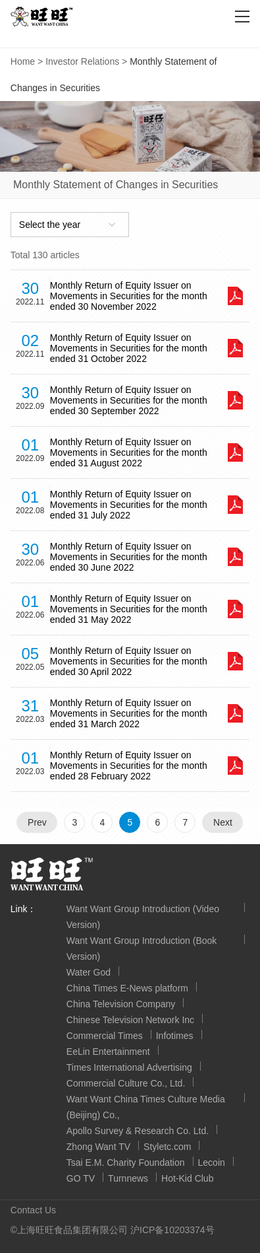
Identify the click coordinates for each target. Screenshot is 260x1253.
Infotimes (175, 1035)
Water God (88, 972)
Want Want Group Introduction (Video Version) (142, 917)
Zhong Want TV (98, 1146)
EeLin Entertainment (108, 1051)
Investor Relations (82, 61)
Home (23, 61)
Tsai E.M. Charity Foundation (125, 1162)
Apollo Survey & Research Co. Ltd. (137, 1131)
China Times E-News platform (127, 988)
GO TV (80, 1178)
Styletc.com (167, 1146)
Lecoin (211, 1162)
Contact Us (33, 1210)
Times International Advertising (129, 1067)
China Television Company (121, 1004)
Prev (37, 822)
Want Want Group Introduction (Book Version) (141, 948)
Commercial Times (104, 1035)
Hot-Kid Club (187, 1178)
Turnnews (128, 1178)
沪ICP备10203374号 (172, 1230)
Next (222, 822)
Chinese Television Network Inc (130, 1020)
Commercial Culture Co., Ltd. (126, 1083)
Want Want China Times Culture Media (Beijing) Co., (145, 1107)
